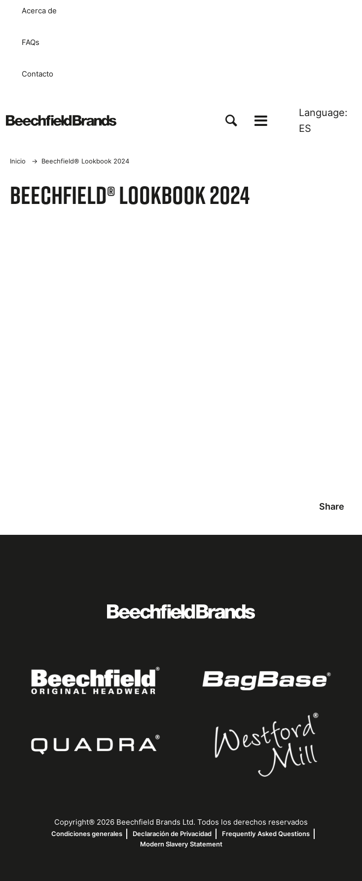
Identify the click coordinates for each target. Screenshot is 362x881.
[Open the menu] (261, 121)
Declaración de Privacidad (172, 834)
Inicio (18, 161)
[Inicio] (61, 120)
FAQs (30, 42)
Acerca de (39, 10)
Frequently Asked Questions (266, 834)
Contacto (37, 74)
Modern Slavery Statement (181, 844)
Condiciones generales (86, 834)
